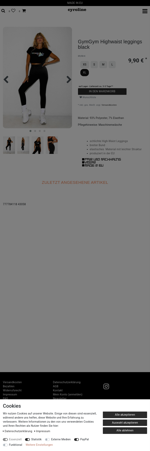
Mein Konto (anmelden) (67, 394)
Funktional (15, 444)
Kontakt (58, 390)
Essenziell (15, 439)
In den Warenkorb (102, 91)
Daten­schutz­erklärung (67, 382)
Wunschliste (88, 97)
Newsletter (60, 398)
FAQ (5, 398)
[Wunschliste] (12, 11)
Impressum (10, 394)
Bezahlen (8, 386)
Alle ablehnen (125, 430)
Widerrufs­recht (12, 390)
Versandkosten (109, 105)
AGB (55, 386)
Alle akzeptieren (125, 414)
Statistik (36, 439)
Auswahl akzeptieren (125, 422)
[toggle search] (3, 11)
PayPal (84, 439)
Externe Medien (61, 439)
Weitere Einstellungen (39, 444)
